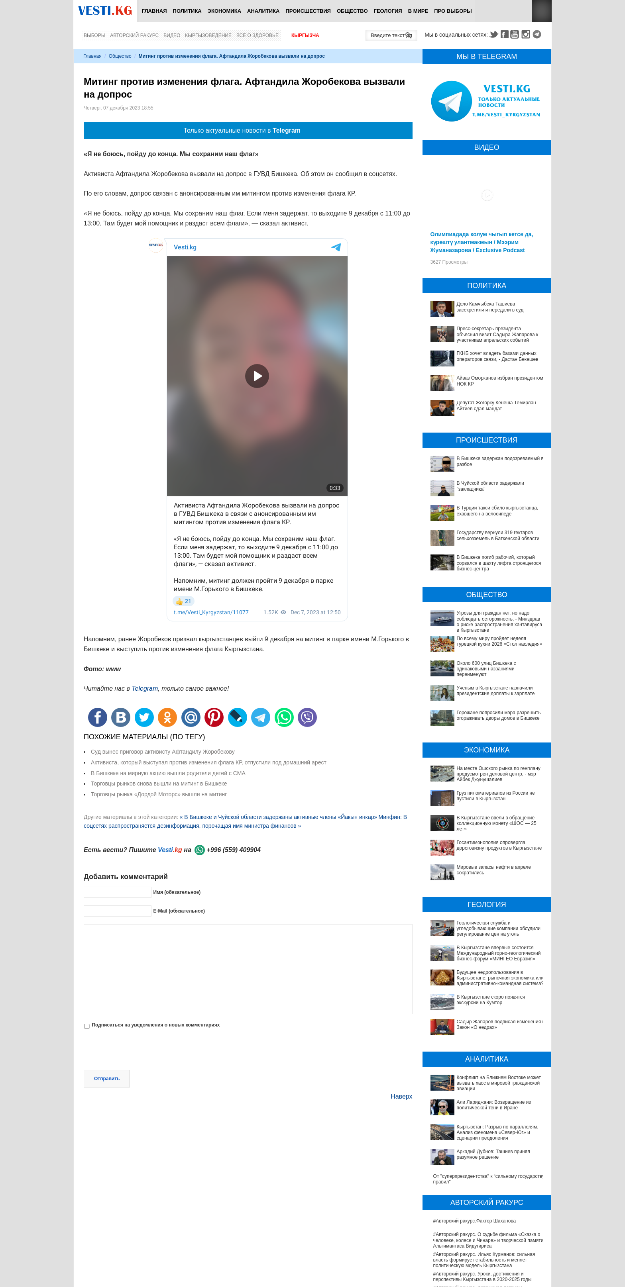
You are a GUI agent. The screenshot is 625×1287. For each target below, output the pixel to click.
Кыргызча (305, 35)
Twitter (493, 34)
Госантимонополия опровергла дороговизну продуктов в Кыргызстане (499, 845)
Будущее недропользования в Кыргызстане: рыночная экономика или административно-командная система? (482, 962)
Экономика (224, 11)
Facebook (504, 34)
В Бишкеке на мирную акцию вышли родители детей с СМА (168, 773)
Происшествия (308, 11)
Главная (154, 11)
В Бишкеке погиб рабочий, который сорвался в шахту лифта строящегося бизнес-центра (499, 563)
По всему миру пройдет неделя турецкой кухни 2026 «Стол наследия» (499, 641)
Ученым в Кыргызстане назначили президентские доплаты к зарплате (496, 690)
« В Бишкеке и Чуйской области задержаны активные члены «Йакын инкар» (278, 817)
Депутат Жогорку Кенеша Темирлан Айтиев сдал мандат (496, 405)
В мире (418, 11)
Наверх (401, 1096)
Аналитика (263, 11)
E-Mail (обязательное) (179, 911)
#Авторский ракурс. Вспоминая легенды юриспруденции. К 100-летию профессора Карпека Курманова (480, 1207)
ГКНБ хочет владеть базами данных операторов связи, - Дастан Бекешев (498, 356)
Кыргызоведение (208, 35)
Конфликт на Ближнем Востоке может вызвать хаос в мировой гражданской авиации (485, 1037)
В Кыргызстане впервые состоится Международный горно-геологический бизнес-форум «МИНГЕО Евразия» (484, 942)
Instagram (527, 34)
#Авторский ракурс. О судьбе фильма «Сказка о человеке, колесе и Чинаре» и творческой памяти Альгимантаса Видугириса (488, 1154)
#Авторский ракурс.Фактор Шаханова (474, 1135)
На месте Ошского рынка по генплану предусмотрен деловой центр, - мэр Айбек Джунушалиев (498, 774)
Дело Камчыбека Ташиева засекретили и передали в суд (490, 306)
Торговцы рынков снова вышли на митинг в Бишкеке (159, 783)
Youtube (515, 34)
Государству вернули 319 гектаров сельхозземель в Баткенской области (498, 535)
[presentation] (144, 1050)
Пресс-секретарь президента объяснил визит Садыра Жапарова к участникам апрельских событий (498, 334)
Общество (352, 11)
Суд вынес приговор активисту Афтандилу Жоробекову (163, 751)
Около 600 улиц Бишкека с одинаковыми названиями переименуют (486, 669)
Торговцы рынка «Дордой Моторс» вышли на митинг (159, 794)
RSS (542, 11)
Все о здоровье (257, 35)
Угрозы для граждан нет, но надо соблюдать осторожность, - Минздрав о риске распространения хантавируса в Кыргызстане (499, 621)
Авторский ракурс (134, 35)
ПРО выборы (453, 11)
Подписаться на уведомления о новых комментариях (156, 1025)
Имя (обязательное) (176, 892)
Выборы (94, 35)
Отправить (107, 1078)
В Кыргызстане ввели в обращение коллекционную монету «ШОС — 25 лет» (497, 823)
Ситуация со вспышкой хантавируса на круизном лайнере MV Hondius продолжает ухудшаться (487, 1255)
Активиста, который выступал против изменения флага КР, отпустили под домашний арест (208, 762)
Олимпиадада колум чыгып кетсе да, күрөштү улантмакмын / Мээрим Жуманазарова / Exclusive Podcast (481, 242)
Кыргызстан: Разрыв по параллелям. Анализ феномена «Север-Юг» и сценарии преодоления (487, 1065)
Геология (388, 11)
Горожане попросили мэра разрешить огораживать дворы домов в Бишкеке (499, 715)
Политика (187, 11)
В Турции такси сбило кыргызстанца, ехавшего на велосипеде (498, 510)
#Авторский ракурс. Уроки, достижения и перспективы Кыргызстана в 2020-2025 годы (482, 1190)
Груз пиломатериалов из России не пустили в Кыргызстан (496, 795)
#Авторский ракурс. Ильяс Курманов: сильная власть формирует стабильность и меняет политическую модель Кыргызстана (484, 1173)
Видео (171, 35)
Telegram (538, 34)
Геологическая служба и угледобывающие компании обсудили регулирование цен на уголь (486, 925)
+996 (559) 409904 (233, 849)
